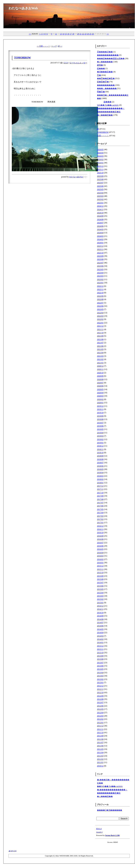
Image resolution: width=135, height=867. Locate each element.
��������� (106, 85)
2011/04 (100, 752)
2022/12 (100, 286)
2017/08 (100, 499)
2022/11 (100, 289)
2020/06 (100, 386)
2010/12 (100, 766)
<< (30, 34)
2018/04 (100, 472)
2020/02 (100, 399)
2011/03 (100, 756)
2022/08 (100, 299)
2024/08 (100, 219)
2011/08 (100, 739)
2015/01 (100, 602)
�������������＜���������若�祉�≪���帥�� (111, 111)
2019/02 (100, 439)
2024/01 (100, 243)
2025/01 (100, 203)
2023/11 (100, 249)
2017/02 (100, 519)
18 (73, 34)
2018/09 (100, 456)
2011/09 (100, 736)
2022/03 (100, 316)
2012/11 (100, 689)
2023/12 (100, 246)
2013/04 (100, 672)
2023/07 (100, 263)
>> (108, 34)
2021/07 (100, 343)
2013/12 (100, 646)
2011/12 (100, 726)
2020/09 (100, 376)
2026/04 (100, 153)
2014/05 (100, 629)
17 (71, 34)
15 (66, 34)
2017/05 (100, 509)
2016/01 (100, 562)
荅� (99, 75)
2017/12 (100, 486)
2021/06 (100, 346)
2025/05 (100, 189)
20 (78, 34)
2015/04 (100, 593)
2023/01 (100, 283)
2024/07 (100, 223)
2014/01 (100, 642)
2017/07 (100, 502)
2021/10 (100, 333)
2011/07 (100, 742)
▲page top (12, 851)
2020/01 (100, 402)
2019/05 (100, 429)
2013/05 (100, 669)
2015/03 (100, 596)
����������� (108, 55)
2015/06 (100, 586)
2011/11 (100, 729)
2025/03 (100, 196)
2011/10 (100, 732)
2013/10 (100, 652)
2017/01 (100, 522)
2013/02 (100, 679)
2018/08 (100, 459)
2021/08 (100, 339)
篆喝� (100, 65)
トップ (54, 46)
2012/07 (100, 702)
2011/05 (100, 749)
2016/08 (100, 539)
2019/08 (100, 419)
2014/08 (100, 619)
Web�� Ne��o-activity (108, 105)
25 (90, 34)
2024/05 (100, 229)
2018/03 (100, 476)
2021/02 (100, 359)
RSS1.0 (99, 829)
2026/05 (100, 149)
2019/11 (100, 409)
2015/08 (100, 579)
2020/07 (100, 383)
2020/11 (100, 369)
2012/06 (100, 706)
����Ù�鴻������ (109, 810)
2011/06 (100, 746)
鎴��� (101, 68)
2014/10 (100, 612)
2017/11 (100, 489)
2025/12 (100, 166)
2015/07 (100, 582)
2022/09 (100, 296)
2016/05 (100, 549)
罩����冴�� (105, 52)
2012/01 (100, 722)
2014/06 (100, 626)
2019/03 (100, 436)
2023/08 (100, 259)
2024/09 (100, 216)
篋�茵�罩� (103, 82)
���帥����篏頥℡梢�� (111, 58)
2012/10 (100, 692)
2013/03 (100, 676)
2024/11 (100, 209)
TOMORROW (22, 57)
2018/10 (100, 452)
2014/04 (100, 632)
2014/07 (100, 622)
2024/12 (100, 206)
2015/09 (100, 576)
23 (86, 34)
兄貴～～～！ (103, 135)
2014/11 (100, 609)
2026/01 (100, 163)
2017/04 (100, 512)
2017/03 (100, 516)
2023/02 (100, 279)
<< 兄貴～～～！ (43, 46)
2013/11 (100, 649)
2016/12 (100, 526)
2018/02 (100, 479)
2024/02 (100, 239)
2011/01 (100, 762)
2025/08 (100, 179)
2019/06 (100, 426)
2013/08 (100, 659)
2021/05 (100, 349)
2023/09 (100, 256)
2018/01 (100, 483)
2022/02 (100, 319)
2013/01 (100, 682)
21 (81, 34)
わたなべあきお (76, 177)
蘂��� (107, 102)
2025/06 (100, 186)
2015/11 (100, 569)
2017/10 (100, 493)
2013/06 (100, 666)
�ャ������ (105, 62)
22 (83, 34)
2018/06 (100, 466)
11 (56, 34)
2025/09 (100, 176)
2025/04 (100, 193)
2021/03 (100, 356)
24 (88, 34)
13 (61, 34)
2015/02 (100, 599)
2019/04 (100, 433)
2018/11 (100, 449)
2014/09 (100, 616)
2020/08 (100, 379)
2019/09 (100, 416)
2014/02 (100, 639)
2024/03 (100, 236)
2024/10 (100, 213)
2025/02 (100, 199)
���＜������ (107, 88)
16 (68, 34)
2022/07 (100, 303)
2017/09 (100, 496)
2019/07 (100, 423)
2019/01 (100, 443)
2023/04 (100, 273)
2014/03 (100, 636)
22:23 (66, 63)
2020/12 (100, 366)
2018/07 (100, 462)
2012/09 (100, 696)
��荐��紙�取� (106, 78)
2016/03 (100, 556)
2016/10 (100, 532)
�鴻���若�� (105, 72)
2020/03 (100, 396)
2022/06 (100, 306)
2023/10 (100, 253)
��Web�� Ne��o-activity (110, 786)
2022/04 (100, 313)
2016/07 (100, 543)
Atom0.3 (99, 832)
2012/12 (100, 686)
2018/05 (100, 469)
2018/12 (100, 446)
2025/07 (100, 183)
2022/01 (100, 323)
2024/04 (100, 233)
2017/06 (100, 506)
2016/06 (100, 546)
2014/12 (100, 606)
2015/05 (100, 589)
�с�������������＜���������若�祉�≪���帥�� (112, 793)
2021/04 (100, 352)
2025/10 (100, 173)
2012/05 (100, 709)
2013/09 (100, 656)
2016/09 (100, 536)
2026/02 (100, 159)
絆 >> (60, 46)
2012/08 (100, 699)
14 (63, 34)
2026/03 (100, 156)
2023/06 (100, 266)
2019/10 (100, 412)
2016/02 (100, 559)
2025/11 (100, 169)
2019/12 (100, 406)
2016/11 (100, 529)
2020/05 (100, 389)
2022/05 (100, 309)
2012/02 (100, 719)
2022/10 (100, 293)
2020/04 (100, 393)
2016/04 (100, 552)
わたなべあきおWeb (23, 8)
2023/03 (100, 276)
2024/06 (100, 226)
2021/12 (100, 326)
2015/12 (100, 566)
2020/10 (100, 373)
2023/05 (100, 269)
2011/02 (100, 759)
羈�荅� (101, 92)
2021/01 (100, 363)
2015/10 (100, 572)
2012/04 (100, 712)
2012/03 (100, 716)
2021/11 (100, 329)
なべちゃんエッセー (78, 63)
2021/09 (100, 336)
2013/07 (100, 662)
